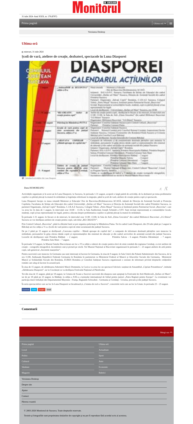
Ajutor (25, 390)
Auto (101, 361)
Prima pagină (28, 344)
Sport (101, 355)
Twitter (34, 289)
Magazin (26, 373)
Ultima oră (29, 43)
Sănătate (25, 367)
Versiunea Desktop (30, 379)
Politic (25, 355)
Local (24, 350)
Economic (103, 367)
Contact (25, 396)
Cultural (25, 361)
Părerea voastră (29, 402)
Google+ (42, 289)
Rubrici (102, 373)
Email (49, 289)
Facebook (25, 289)
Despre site (27, 384)
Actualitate (104, 350)
